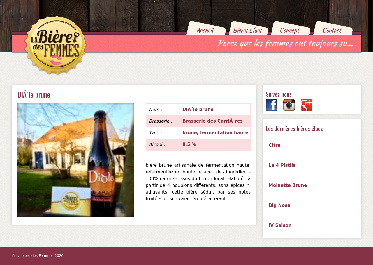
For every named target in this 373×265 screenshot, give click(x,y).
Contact (331, 30)
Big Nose (280, 205)
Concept (289, 30)
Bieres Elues (247, 30)
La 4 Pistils (282, 165)
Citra (275, 145)
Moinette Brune (288, 185)
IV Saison (280, 225)
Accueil (204, 30)
